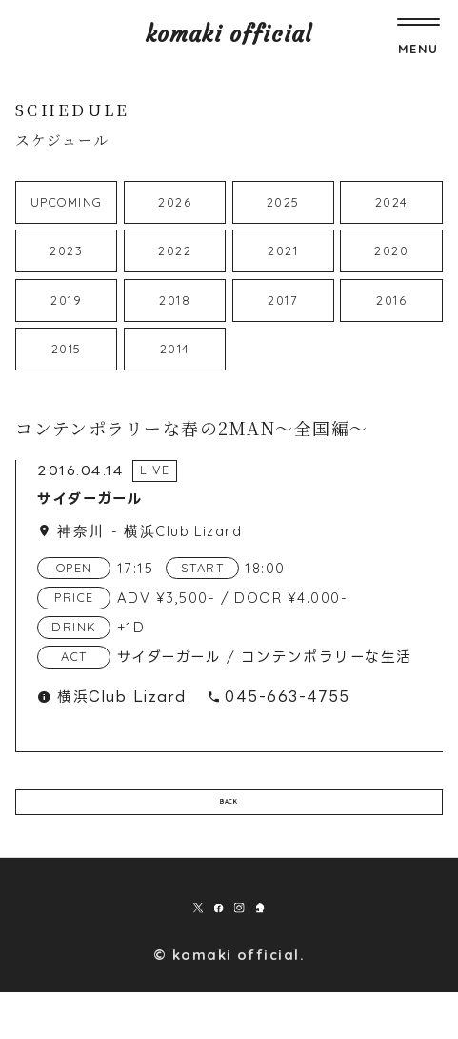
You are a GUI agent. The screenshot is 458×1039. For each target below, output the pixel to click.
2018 (174, 300)
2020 (391, 250)
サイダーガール (89, 498)
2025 (283, 202)
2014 (175, 348)
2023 (66, 250)
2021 (283, 250)
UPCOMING (66, 202)
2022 (174, 250)
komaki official (229, 34)
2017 (283, 300)
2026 (174, 202)
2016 (391, 300)
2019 (66, 300)
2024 (391, 202)
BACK (229, 818)
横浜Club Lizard (183, 531)
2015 (66, 348)
